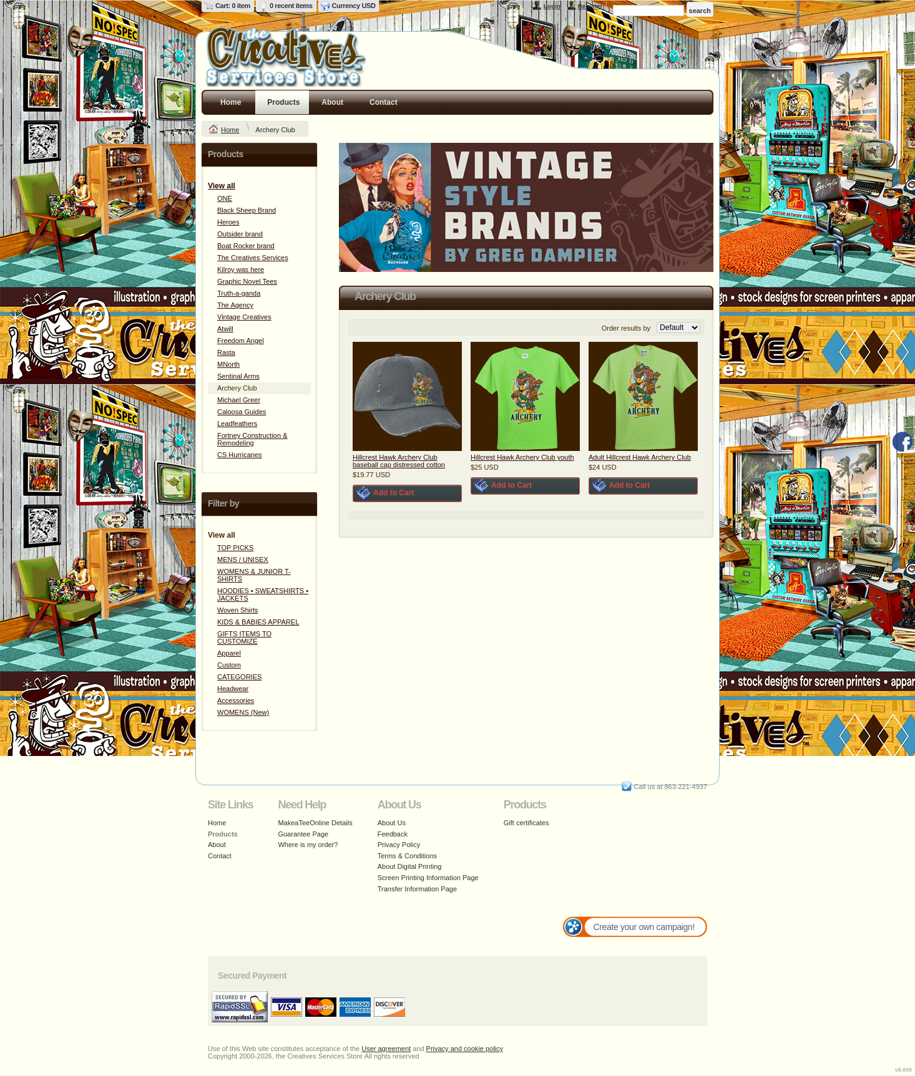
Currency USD (354, 5)
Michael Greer (238, 400)
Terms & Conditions (407, 856)
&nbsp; (407, 396)
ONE (224, 198)
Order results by (626, 328)
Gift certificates (526, 822)
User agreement (386, 1048)
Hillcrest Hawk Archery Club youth (522, 457)
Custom (229, 665)
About (332, 102)
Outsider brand (240, 234)
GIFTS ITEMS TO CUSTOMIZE (244, 637)
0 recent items (291, 5)
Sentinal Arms (238, 376)
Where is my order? (308, 844)
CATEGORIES (239, 677)
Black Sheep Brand (246, 210)
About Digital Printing (410, 866)
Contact (383, 102)
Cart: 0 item (232, 5)
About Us (392, 822)
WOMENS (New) (243, 712)
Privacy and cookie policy (465, 1048)
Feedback (393, 834)
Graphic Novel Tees (247, 281)
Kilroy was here (240, 269)
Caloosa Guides (241, 411)
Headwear (232, 688)
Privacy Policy (399, 844)
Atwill (225, 328)
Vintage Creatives (244, 317)
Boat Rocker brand (246, 246)
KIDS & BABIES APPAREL (258, 622)
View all (221, 186)
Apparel (229, 653)
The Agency (235, 305)
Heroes (228, 222)
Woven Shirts (237, 610)
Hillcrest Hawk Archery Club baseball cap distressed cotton (399, 460)
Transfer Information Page (417, 889)
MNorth (228, 364)
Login (552, 5)
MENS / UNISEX (242, 559)
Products (283, 102)
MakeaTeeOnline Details (315, 822)
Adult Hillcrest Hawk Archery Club (640, 457)
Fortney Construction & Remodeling (252, 439)
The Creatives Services (252, 257)
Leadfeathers (237, 423)
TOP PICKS (235, 547)
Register (590, 5)
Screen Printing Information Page (428, 877)
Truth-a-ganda (238, 293)
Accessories (235, 700)
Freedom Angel (240, 340)
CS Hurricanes (239, 454)
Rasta (226, 352)
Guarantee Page (303, 834)
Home (230, 102)
